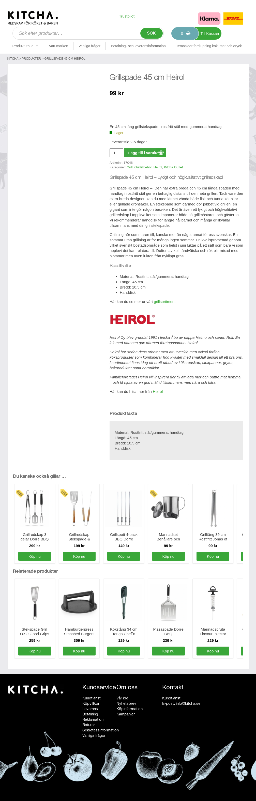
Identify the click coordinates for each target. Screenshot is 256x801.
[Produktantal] (116, 152)
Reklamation (92, 719)
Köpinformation (129, 709)
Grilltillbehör (143, 167)
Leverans (90, 709)
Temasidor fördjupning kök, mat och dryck (209, 46)
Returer (88, 725)
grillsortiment (164, 301)
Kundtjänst (91, 698)
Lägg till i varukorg (145, 153)
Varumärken (58, 46)
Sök (151, 33)
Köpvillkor (90, 703)
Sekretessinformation (100, 730)
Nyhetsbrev (126, 703)
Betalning (90, 714)
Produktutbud (25, 46)
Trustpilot (126, 16)
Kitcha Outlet (173, 167)
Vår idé (122, 698)
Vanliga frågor (89, 46)
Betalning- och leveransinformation (138, 46)
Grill (129, 167)
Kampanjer (125, 714)
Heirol (158, 167)
